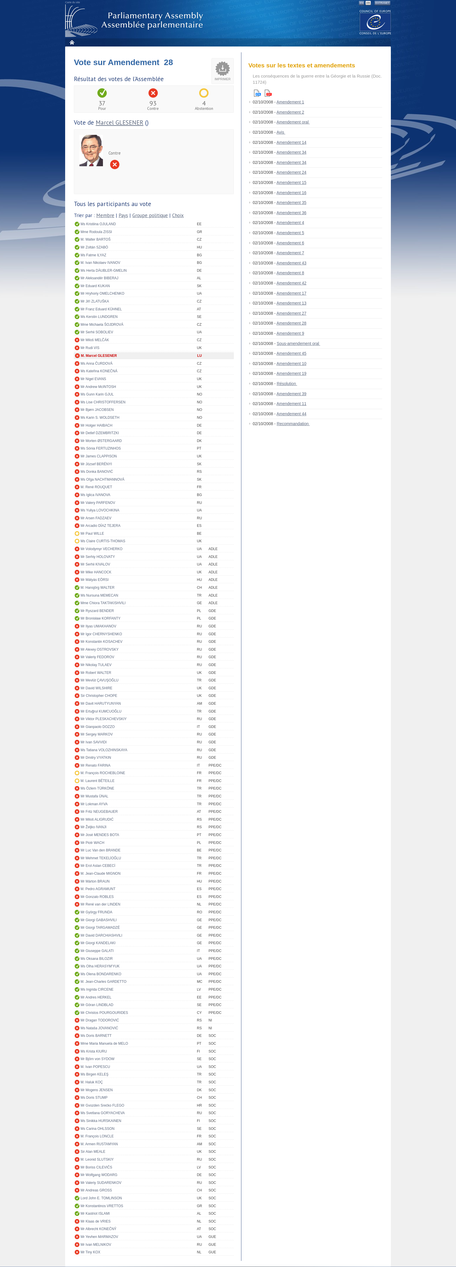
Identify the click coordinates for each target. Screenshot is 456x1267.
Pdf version (268, 93)
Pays (123, 215)
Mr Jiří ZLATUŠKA (95, 301)
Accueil (71, 42)
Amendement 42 (292, 283)
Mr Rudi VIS (90, 348)
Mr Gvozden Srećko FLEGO (102, 1105)
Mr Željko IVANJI (93, 827)
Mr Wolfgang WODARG (99, 1175)
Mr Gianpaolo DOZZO (98, 727)
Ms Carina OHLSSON (98, 1129)
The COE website (375, 22)
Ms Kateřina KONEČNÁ (99, 371)
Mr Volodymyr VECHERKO (101, 549)
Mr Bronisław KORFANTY (100, 618)
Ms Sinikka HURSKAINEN (101, 1121)
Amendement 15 (292, 182)
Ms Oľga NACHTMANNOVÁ (102, 479)
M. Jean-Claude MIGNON (100, 873)
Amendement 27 (292, 313)
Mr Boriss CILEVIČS (96, 1167)
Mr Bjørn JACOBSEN (97, 410)
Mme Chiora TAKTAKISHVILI (103, 603)
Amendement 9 (290, 333)
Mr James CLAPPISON (99, 456)
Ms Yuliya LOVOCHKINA (100, 510)
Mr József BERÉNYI (96, 464)
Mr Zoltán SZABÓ (94, 247)
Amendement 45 (292, 353)
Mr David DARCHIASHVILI (101, 935)
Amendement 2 (290, 112)
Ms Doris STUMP (94, 1098)
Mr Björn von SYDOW (98, 1059)
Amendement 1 (290, 102)
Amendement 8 (290, 273)
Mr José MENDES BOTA (100, 835)
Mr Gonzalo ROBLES (97, 897)
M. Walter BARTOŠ (96, 239)
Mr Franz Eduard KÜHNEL (101, 309)
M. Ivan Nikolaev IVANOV (100, 263)
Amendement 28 (292, 323)
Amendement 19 (292, 373)
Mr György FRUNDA (96, 912)
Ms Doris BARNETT (96, 1036)
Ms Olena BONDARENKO (101, 974)
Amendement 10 (292, 363)
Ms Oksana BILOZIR (97, 959)
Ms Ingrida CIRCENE (97, 989)
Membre (105, 215)
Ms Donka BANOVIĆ (97, 472)
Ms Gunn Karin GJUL (97, 394)
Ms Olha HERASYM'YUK (100, 966)
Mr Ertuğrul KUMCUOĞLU (101, 711)
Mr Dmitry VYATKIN (96, 758)
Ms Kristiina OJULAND (98, 224)
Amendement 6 (290, 243)
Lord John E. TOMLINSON (101, 1198)
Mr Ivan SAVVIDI (94, 742)
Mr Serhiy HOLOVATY (98, 557)
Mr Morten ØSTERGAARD (101, 441)
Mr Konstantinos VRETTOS (102, 1206)
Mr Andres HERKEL (96, 997)
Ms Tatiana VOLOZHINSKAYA (104, 750)
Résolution (287, 383)
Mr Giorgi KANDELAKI (98, 943)
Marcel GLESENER (119, 122)
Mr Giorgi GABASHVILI (99, 920)
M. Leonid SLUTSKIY (97, 1159)
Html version (257, 93)
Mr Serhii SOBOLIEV (97, 332)
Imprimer (223, 79)
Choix (178, 215)
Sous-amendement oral (298, 343)
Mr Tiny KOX (90, 1252)
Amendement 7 (290, 252)
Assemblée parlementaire (135, 20)
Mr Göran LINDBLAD (97, 1005)
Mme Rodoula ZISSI (96, 232)
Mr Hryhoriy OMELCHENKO (102, 293)
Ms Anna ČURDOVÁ (97, 364)
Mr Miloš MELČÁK (95, 340)
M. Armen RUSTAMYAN (99, 1144)
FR (368, 2)
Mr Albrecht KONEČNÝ (98, 1229)
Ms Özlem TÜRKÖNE (97, 788)
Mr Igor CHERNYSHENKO (101, 634)
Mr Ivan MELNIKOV (96, 1245)
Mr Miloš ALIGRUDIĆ (97, 819)
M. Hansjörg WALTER (98, 588)
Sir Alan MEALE (93, 1152)
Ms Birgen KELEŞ (94, 1074)
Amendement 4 (290, 222)
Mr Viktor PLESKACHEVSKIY (104, 719)
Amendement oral (293, 122)
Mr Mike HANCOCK (96, 572)
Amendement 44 (292, 413)
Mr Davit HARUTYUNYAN (101, 703)
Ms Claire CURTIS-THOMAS (103, 541)
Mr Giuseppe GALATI (97, 951)
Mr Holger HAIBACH (96, 425)
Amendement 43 (292, 263)
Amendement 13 (292, 303)
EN (362, 2)
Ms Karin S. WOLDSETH (100, 418)
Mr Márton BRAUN (95, 881)
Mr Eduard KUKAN (95, 286)
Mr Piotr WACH (92, 843)
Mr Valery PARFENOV (98, 503)
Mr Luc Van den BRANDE (100, 850)
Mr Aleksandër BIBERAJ (99, 278)
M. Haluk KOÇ (92, 1082)
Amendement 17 (292, 293)
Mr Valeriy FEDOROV (97, 657)
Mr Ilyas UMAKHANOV (98, 626)
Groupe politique (150, 215)
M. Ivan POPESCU (95, 1067)
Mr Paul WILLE (92, 534)
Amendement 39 (292, 393)
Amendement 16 (292, 192)
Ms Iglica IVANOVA (95, 495)
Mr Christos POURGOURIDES (104, 1013)
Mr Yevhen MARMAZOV (99, 1237)
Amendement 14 (292, 142)
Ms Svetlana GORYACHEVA (103, 1113)
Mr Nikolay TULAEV (96, 665)
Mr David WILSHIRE (96, 688)
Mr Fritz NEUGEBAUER (99, 812)
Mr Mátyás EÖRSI (95, 580)
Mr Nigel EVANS (93, 379)
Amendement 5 (290, 232)
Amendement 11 (292, 403)
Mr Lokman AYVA (94, 804)
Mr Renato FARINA (96, 765)
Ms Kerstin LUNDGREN (99, 317)
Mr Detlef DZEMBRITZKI (100, 433)
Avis (281, 132)
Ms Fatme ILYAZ (93, 255)
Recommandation (293, 423)
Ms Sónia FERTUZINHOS (101, 448)
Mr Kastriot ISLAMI (95, 1213)
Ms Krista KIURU (94, 1051)
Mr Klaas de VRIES (96, 1221)
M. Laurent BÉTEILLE (98, 781)
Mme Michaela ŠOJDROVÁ (102, 325)
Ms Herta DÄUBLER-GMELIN (104, 271)
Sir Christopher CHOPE (99, 696)
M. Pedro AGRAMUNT (98, 889)
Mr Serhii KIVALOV (95, 564)
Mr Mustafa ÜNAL (94, 796)
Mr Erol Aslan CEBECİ (98, 866)
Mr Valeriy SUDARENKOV (101, 1183)
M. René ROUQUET (96, 487)
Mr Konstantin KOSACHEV (101, 642)
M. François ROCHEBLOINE (103, 773)
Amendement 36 (292, 212)
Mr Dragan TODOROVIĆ (100, 1020)
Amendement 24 (292, 172)
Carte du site (72, 2)
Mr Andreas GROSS (96, 1190)
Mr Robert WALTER (96, 673)
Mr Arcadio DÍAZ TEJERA (100, 526)
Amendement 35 (292, 202)
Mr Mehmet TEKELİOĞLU (101, 858)
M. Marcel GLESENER (99, 356)
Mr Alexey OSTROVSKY (100, 649)
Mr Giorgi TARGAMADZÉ (100, 928)
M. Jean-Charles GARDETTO (104, 982)
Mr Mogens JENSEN (97, 1090)
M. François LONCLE (97, 1136)
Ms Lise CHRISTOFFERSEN (103, 402)
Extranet (382, 2)
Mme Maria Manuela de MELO (104, 1043)
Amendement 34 (292, 152)
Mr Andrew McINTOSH (98, 387)
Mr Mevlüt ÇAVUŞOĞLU (99, 680)
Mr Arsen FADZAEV (96, 518)
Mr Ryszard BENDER (97, 611)
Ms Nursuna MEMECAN (99, 595)
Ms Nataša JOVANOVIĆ (99, 1028)
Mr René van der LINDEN (100, 904)
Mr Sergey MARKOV (97, 734)
